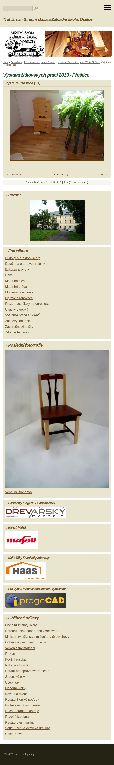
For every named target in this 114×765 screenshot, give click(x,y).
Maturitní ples (15, 281)
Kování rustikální (17, 659)
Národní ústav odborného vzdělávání (32, 631)
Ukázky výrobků (16, 309)
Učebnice (12, 682)
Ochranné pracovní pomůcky (26, 642)
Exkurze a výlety (17, 269)
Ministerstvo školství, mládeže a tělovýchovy (37, 636)
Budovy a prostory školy (22, 258)
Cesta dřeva (14, 734)
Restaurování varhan (20, 722)
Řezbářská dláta (17, 716)
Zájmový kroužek (17, 321)
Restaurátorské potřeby (22, 699)
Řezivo (10, 654)
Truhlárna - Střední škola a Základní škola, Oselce (47, 19)
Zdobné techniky (17, 332)
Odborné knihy (15, 688)
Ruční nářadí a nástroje (22, 711)
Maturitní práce (16, 286)
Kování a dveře (16, 694)
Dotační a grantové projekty (25, 263)
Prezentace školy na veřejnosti (39, 62)
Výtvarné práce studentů (22, 315)
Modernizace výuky (19, 292)
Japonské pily (15, 676)
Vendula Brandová (18, 492)
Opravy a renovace (19, 298)
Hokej (9, 275)
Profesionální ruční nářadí (23, 705)
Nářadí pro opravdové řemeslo (27, 671)
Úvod (5, 62)
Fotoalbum (16, 62)
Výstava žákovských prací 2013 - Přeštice (79, 62)
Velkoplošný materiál (20, 648)
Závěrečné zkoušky (19, 326)
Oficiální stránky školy (21, 625)
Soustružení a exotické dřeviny (27, 728)
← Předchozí (14, 174)
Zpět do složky (59, 174)
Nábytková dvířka (17, 665)
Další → (103, 174)
